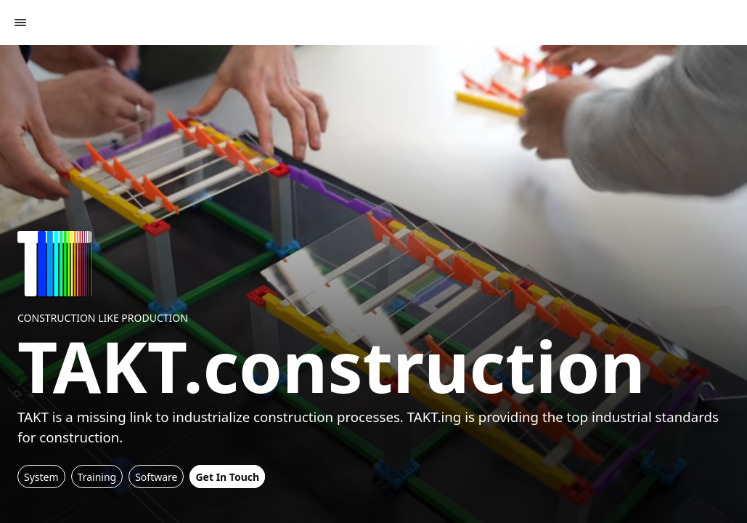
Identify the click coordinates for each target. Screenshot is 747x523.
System (41, 477)
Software (156, 477)
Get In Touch (227, 477)
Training (97, 477)
